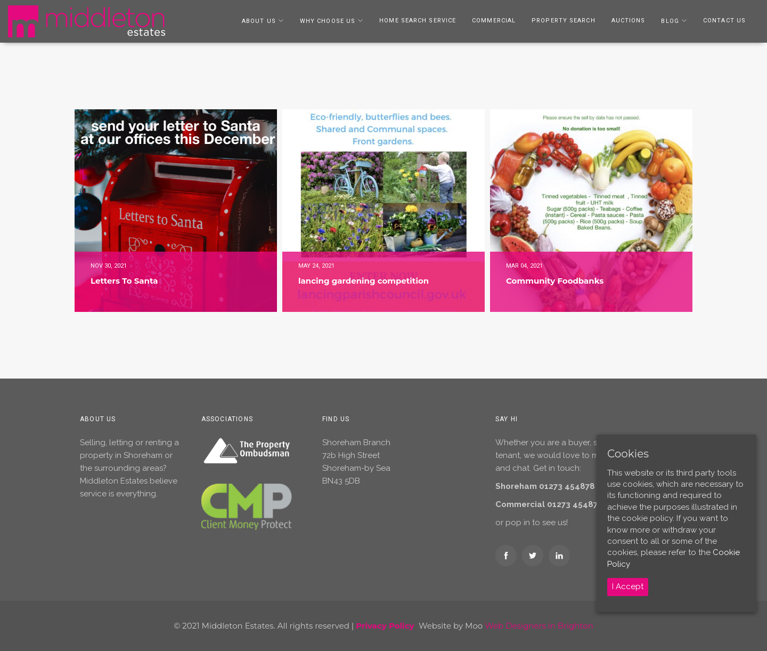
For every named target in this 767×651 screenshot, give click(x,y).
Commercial (494, 20)
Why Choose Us (327, 21)
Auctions (628, 20)
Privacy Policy (385, 626)
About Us (259, 21)
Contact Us (724, 20)
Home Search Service (417, 20)
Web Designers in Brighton (539, 626)
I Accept (627, 586)
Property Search (563, 20)
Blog (670, 21)
